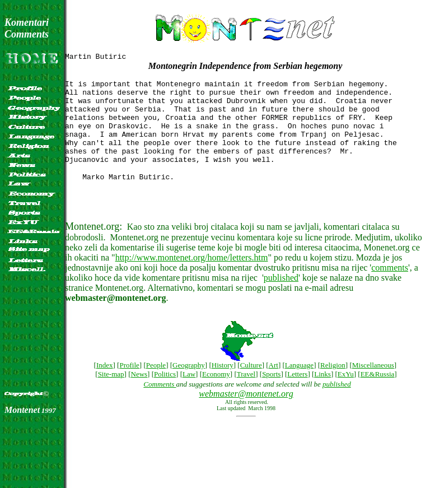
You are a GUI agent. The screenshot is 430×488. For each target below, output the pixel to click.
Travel (246, 396)
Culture (251, 387)
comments (389, 287)
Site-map (111, 396)
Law (189, 396)
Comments (159, 406)
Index (104, 387)
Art (273, 387)
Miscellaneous (373, 387)
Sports (271, 396)
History (222, 387)
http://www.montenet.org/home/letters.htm (191, 277)
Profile (129, 387)
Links (322, 396)
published (281, 298)
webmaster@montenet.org (246, 415)
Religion (332, 387)
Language (299, 387)
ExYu (346, 396)
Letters (297, 396)
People (156, 387)
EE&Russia (378, 396)
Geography (188, 387)
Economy (216, 396)
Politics (165, 396)
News (139, 396)
